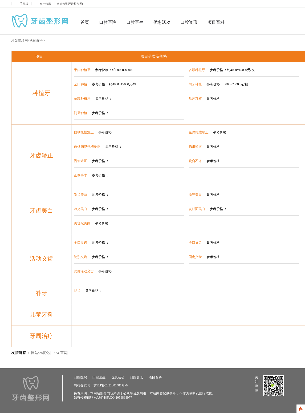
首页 (85, 22)
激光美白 (195, 194)
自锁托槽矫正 (84, 132)
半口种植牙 (82, 70)
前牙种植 (195, 84)
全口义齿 (80, 242)
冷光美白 (80, 209)
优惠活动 (161, 22)
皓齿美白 (80, 194)
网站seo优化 (40, 353)
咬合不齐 (195, 161)
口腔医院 (107, 22)
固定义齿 (195, 257)
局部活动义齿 (84, 271)
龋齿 (77, 290)
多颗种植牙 (197, 70)
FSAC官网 (60, 353)
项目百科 (215, 22)
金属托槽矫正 (198, 132)
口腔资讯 (188, 22)
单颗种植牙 (82, 98)
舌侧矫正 (80, 161)
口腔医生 (134, 22)
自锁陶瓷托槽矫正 (87, 146)
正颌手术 (80, 175)
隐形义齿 (80, 257)
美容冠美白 (82, 223)
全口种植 (80, 84)
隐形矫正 (195, 146)
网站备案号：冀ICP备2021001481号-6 (101, 385)
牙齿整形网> (20, 40)
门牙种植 (80, 113)
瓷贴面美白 (197, 209)
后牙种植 (195, 98)
